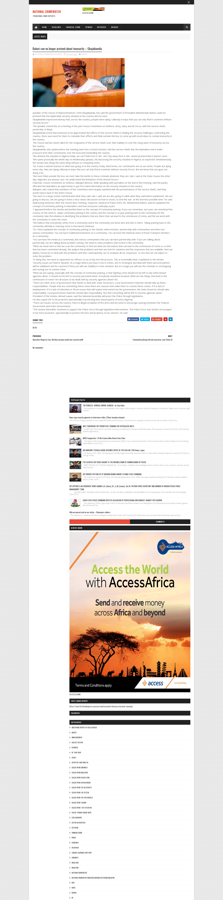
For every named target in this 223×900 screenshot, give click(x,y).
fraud (147, 550)
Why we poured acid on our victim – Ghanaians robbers (163, 217)
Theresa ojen (150, 645)
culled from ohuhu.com (154, 490)
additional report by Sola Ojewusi (157, 440)
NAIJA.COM (148, 575)
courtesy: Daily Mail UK (153, 475)
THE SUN (148, 640)
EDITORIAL (148, 540)
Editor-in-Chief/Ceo (152, 535)
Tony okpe (149, 650)
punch (147, 625)
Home (44, 27)
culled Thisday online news (155, 525)
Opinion (88, 27)
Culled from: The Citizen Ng (155, 520)
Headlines (56, 27)
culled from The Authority (155, 500)
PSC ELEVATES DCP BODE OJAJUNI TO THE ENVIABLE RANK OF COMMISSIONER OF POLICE (172, 144)
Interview (101, 27)
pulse (147, 620)
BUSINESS (148, 460)
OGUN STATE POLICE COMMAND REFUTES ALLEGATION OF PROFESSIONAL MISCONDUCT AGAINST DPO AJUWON (172, 201)
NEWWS (147, 605)
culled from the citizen (154, 505)
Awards (114, 27)
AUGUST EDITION (151, 455)
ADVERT (147, 445)
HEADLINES (148, 555)
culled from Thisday (152, 515)
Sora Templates (47, 896)
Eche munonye (150, 530)
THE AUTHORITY (150, 630)
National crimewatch (153, 585)
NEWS (84, 54)
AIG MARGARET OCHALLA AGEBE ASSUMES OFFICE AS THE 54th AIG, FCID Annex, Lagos (172, 126)
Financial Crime (73, 27)
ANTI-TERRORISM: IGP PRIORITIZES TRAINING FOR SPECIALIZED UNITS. (173, 90)
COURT (147, 470)
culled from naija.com (153, 485)
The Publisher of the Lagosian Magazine (159, 635)
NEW (146, 595)
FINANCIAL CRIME (150, 545)
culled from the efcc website (155, 510)
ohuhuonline (150, 615)
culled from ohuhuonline (154, 495)
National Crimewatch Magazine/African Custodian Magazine (166, 590)
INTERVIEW (148, 560)
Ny (146, 610)
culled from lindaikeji (153, 480)
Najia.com (148, 580)
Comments (178, 231)
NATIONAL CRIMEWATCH (47, 11)
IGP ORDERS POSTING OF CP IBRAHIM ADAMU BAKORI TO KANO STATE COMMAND (172, 163)
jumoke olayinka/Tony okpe (155, 565)
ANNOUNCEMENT (150, 450)
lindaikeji (148, 570)
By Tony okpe (150, 465)
